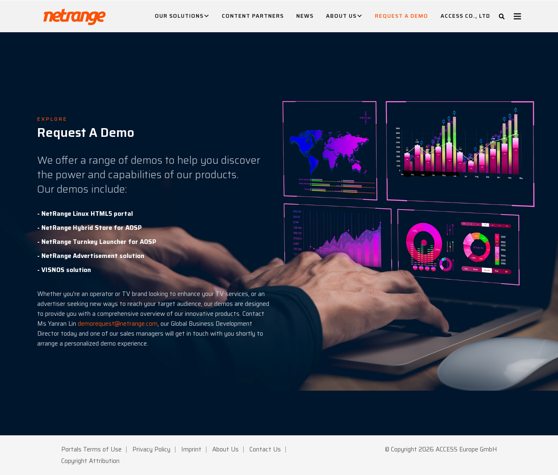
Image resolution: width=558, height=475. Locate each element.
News (305, 16)
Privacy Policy (151, 449)
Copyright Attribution (90, 461)
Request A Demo (401, 16)
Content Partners (253, 16)
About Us (344, 16)
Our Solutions (182, 16)
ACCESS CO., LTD (465, 16)
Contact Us (265, 449)
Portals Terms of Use (91, 449)
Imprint (191, 449)
